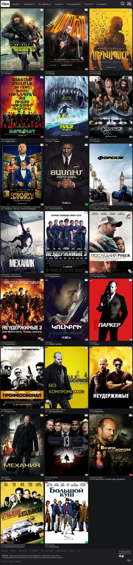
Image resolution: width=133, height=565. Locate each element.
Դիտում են (88, 4)
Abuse (72, 551)
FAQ (78, 551)
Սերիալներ (29, 4)
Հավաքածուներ (73, 4)
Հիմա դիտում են (46, 551)
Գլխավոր (4, 551)
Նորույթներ (101, 4)
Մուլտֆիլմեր (44, 4)
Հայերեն (58, 4)
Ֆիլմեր (16, 4)
